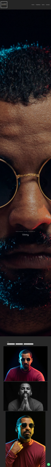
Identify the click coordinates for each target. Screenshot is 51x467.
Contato (48, 4)
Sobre (43, 4)
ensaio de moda (19, 344)
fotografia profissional (28, 344)
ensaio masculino (11, 344)
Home (33, 4)
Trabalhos (38, 4)
